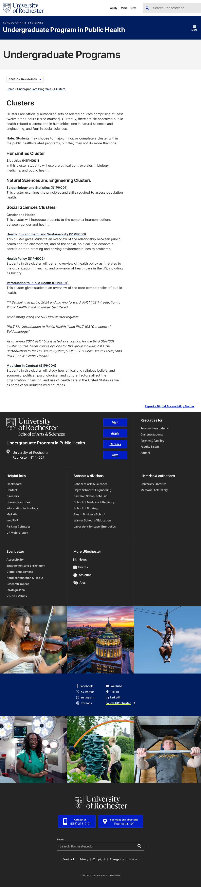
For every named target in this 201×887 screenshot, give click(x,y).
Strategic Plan (15, 590)
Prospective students (155, 428)
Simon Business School (89, 514)
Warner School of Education (92, 520)
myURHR (12, 520)
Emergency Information (124, 859)
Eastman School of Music (90, 496)
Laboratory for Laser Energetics (95, 526)
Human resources (18, 502)
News (80, 559)
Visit (124, 8)
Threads (84, 703)
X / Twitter (85, 692)
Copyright (99, 859)
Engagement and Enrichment (25, 565)
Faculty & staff (150, 446)
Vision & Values (16, 596)
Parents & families (152, 440)
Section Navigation (25, 79)
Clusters (59, 89)
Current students (152, 434)
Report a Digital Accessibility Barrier (169, 406)
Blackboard (14, 484)
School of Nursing (85, 508)
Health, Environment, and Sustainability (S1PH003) (46, 234)
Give (133, 8)
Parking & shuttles (18, 526)
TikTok (112, 692)
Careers (115, 444)
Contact (11, 490)
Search (61, 839)
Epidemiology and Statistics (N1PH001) (37, 187)
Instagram (85, 697)
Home (10, 89)
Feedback (68, 859)
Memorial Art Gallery (154, 490)
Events (80, 567)
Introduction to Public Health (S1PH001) (37, 283)
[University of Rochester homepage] (23, 8)
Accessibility (14, 559)
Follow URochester (120, 703)
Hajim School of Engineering (92, 490)
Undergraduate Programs (34, 89)
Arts (79, 582)
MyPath (11, 514)
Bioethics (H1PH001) (22, 160)
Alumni (145, 453)
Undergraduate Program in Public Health (64, 30)
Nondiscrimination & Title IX (24, 578)
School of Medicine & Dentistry (94, 502)
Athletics (82, 575)
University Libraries (153, 484)
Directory (12, 496)
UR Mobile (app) (17, 532)
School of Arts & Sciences (23, 22)
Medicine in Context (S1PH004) (31, 365)
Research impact (17, 584)
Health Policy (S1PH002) (25, 258)
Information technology (22, 508)
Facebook (84, 686)
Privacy (83, 859)
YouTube (114, 686)
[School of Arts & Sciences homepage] (35, 427)
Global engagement (19, 572)
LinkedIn (114, 697)
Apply (113, 8)
